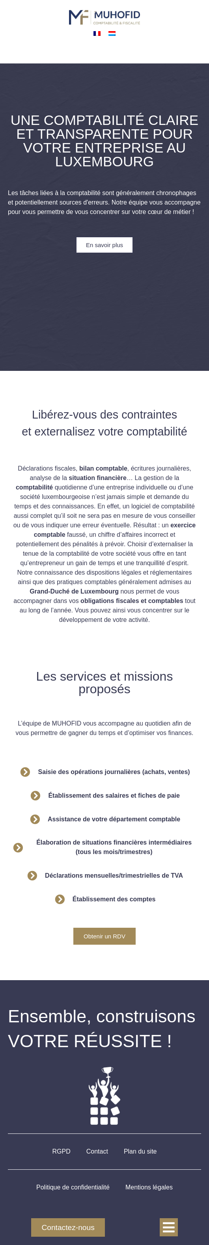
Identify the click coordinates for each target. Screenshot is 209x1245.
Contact (97, 1151)
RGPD (61, 1151)
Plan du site (140, 1151)
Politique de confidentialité (73, 1187)
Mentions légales (149, 1187)
